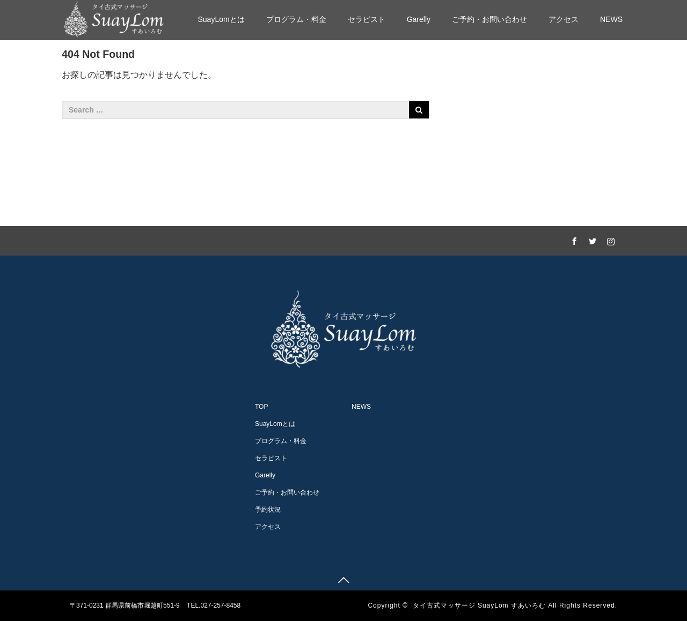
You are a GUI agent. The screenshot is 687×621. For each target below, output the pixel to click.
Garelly (418, 19)
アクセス (564, 19)
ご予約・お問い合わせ (489, 19)
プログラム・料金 (296, 19)
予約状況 (268, 509)
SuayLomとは (221, 19)
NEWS (611, 19)
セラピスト (366, 19)
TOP (261, 406)
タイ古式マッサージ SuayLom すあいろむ (479, 605)
